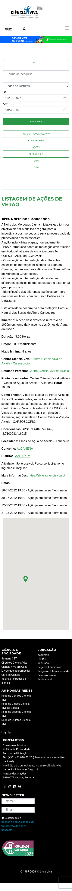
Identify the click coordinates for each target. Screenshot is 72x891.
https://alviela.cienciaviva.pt (47, 475)
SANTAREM (22, 456)
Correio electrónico (14, 745)
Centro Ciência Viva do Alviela (49, 370)
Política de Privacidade (16, 749)
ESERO (41, 659)
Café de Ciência (11, 674)
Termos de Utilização (15, 753)
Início (36, 62)
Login (36, 167)
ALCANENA (25, 448)
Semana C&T (9, 658)
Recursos (43, 663)
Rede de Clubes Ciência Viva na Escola (16, 706)
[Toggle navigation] (67, 27)
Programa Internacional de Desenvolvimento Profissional (53, 675)
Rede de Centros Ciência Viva (16, 697)
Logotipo (7, 732)
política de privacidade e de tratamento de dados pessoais (18, 826)
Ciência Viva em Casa (14, 666)
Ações (36, 147)
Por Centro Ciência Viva (36, 133)
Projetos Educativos (49, 667)
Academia (43, 655)
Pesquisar (36, 121)
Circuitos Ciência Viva (15, 662)
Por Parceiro (36, 140)
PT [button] (8, 29)
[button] (26, 579)
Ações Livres (36, 154)
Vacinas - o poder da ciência (14, 680)
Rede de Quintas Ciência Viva (16, 722)
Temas (35, 160)
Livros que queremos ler (16, 670)
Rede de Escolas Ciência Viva (16, 714)
